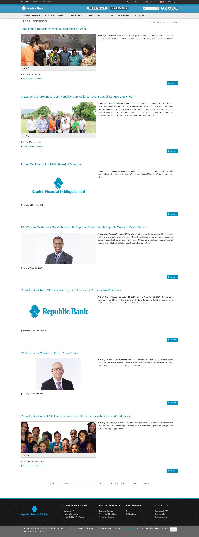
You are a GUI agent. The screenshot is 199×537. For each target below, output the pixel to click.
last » (145, 484)
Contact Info (160, 514)
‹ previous (64, 484)
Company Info (131, 2)
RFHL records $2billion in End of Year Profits (49, 353)
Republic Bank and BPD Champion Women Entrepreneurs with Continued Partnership (76, 416)
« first (54, 484)
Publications (131, 514)
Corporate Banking (106, 517)
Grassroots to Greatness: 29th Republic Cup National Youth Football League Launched (77, 96)
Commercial (35, 2)
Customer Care (161, 517)
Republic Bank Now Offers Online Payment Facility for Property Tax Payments (71, 290)
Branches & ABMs (144, 2)
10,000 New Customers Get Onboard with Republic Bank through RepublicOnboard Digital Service (84, 227)
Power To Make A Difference (33, 79)
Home (159, 22)
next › (136, 484)
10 (124, 484)
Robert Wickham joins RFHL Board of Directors (51, 164)
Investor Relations (70, 514)
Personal (24, 2)
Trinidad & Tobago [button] (170, 2)
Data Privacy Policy (128, 528)
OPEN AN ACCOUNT (97, 8)
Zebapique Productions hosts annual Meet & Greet (53, 28)
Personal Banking (106, 511)
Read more (172, 83)
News (164, 22)
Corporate (46, 2)
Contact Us (155, 2)
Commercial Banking (107, 514)
